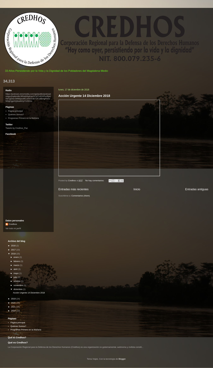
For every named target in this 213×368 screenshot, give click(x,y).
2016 (13, 245)
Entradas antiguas (196, 189)
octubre (17, 281)
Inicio (136, 189)
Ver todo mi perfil (13, 228)
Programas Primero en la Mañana (23, 118)
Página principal (15, 111)
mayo (16, 273)
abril (16, 269)
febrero (17, 261)
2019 (13, 299)
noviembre (19, 285)
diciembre (18, 289)
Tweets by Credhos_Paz (17, 128)
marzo (17, 265)
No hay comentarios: (95, 180)
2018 (13, 253)
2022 (13, 311)
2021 (13, 307)
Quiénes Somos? (16, 114)
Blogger (121, 359)
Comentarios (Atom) (80, 196)
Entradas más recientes (73, 189)
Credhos (13, 224)
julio (16, 277)
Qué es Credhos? (18, 342)
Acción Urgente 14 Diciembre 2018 (84, 95)
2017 (13, 250)
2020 (13, 303)
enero (16, 257)
